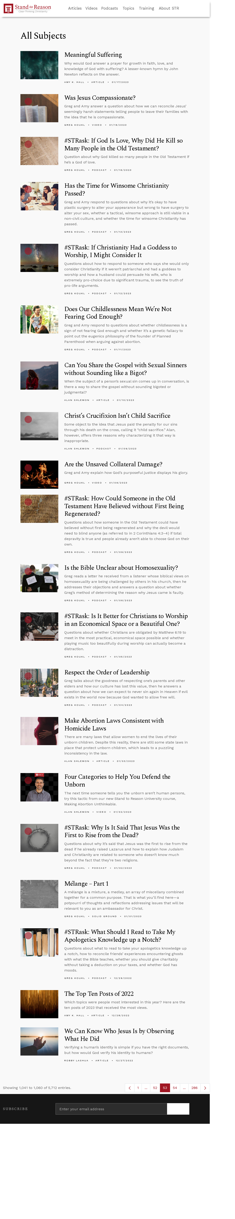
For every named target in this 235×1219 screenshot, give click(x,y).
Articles (75, 8)
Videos (91, 8)
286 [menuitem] (194, 1088)
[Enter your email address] (111, 1109)
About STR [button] (169, 8)
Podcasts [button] (109, 8)
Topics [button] (128, 8)
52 (156, 1089)
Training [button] (146, 8)
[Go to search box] (183, 8)
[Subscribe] (178, 1109)
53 (166, 1089)
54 (176, 1089)
